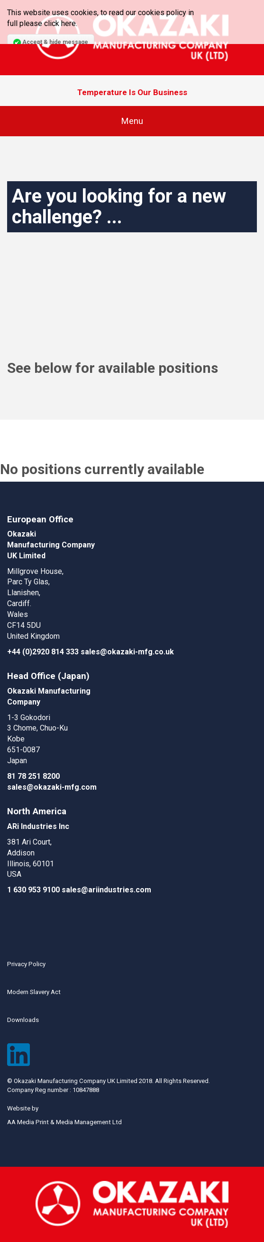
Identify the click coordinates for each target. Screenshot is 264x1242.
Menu (132, 121)
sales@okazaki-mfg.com (52, 787)
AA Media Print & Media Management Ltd (64, 1122)
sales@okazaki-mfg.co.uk (127, 651)
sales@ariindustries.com (106, 889)
